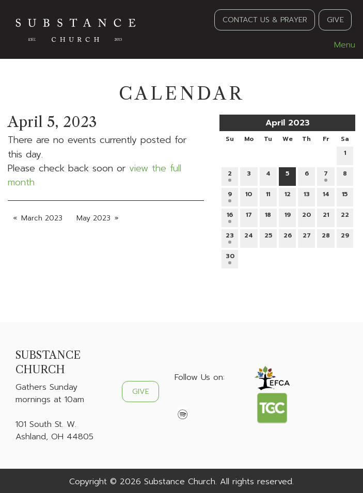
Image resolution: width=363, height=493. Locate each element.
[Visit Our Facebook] (183, 401)
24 (248, 237)
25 (268, 237)
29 (345, 237)
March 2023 (41, 218)
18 (268, 216)
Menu (339, 45)
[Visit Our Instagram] (216, 401)
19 (288, 216)
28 (326, 237)
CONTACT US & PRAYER (265, 19)
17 (249, 216)
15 (345, 195)
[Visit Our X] (199, 401)
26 (287, 237)
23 (230, 237)
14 (326, 195)
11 (268, 195)
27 (307, 237)
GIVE (335, 19)
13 (307, 195)
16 (230, 216)
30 (230, 257)
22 (345, 216)
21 (326, 216)
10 (248, 195)
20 (306, 216)
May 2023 (93, 218)
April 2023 (287, 123)
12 (288, 195)
